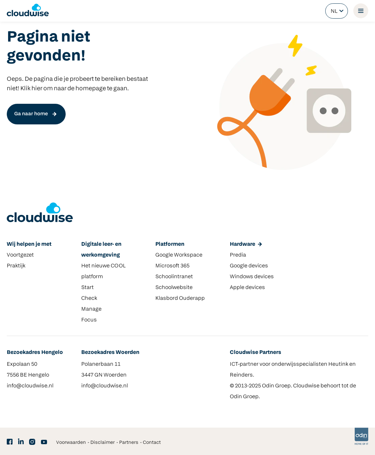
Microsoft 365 (172, 266)
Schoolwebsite (174, 287)
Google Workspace (178, 255)
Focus (89, 320)
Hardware (242, 244)
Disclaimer (102, 442)
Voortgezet (20, 255)
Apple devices (247, 287)
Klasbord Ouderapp (180, 298)
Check (89, 298)
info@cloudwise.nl (30, 386)
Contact (152, 442)
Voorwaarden (71, 442)
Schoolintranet (174, 277)
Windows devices (252, 277)
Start (87, 287)
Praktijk (16, 266)
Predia (238, 255)
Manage (91, 309)
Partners (128, 442)
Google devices (249, 266)
